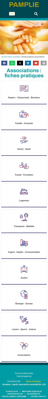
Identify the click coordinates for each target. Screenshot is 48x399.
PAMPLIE (24, 4)
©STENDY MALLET (38, 396)
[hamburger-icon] (12, 13)
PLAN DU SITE (12, 391)
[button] (36, 14)
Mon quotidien (14, 57)
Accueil (4, 57)
